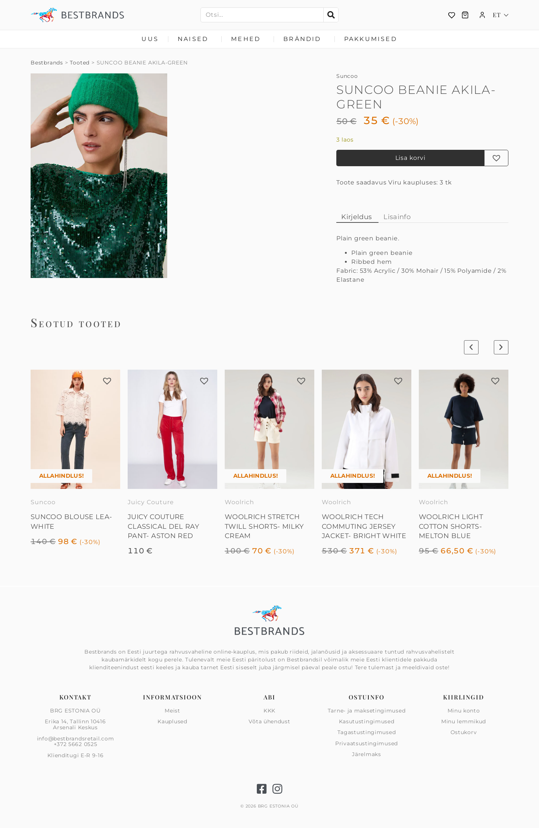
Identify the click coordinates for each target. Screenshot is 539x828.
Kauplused (172, 721)
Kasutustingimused (367, 721)
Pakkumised (370, 38)
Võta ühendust (269, 721)
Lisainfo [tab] (397, 217)
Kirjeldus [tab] (356, 217)
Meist (172, 711)
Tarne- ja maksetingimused (367, 711)
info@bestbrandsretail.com (75, 738)
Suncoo (347, 76)
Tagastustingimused (366, 732)
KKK (269, 711)
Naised (195, 39)
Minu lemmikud (463, 721)
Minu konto (464, 711)
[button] (496, 158)
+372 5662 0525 (75, 744)
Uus (150, 38)
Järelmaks (366, 754)
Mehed (247, 39)
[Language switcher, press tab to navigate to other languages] (500, 14)
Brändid (304, 39)
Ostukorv (464, 732)
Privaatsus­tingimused (366, 743)
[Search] (330, 15)
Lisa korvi (410, 157)
